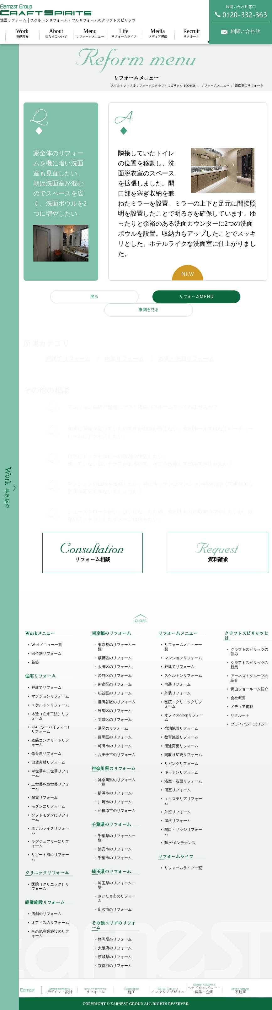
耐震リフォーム (44, 797)
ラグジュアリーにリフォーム (50, 843)
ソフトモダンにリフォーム (50, 817)
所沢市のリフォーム (115, 909)
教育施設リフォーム (181, 737)
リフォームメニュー (90, 33)
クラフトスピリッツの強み (249, 651)
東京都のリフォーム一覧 (117, 647)
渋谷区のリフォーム (115, 675)
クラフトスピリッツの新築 (249, 664)
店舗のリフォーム (46, 914)
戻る (94, 297)
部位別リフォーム (46, 653)
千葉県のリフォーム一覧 (117, 838)
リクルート (191, 33)
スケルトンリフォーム (50, 705)
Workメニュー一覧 (46, 645)
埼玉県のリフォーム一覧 (117, 885)
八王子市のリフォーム (117, 755)
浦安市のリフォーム (115, 849)
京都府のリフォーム (115, 965)
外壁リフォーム (177, 812)
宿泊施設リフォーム (181, 728)
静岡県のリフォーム (115, 939)
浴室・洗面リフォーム (183, 781)
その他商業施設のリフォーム (50, 933)
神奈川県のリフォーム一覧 (117, 782)
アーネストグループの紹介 (249, 678)
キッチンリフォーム (181, 772)
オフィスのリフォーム (50, 922)
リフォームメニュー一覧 (183, 647)
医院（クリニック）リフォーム (50, 886)
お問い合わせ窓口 (241, 11)
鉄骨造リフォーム (46, 753)
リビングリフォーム (181, 763)
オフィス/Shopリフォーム (183, 717)
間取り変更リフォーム (183, 755)
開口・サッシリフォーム (183, 831)
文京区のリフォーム (115, 719)
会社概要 (238, 698)
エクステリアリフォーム (183, 801)
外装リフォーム (177, 693)
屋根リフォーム (177, 821)
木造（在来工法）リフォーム (50, 716)
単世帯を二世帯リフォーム (50, 773)
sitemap (140, 618)
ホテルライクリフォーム (50, 830)
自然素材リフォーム (48, 762)
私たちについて (56, 33)
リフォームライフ (124, 33)
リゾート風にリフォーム (50, 857)
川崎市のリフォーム (115, 802)
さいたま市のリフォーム (117, 898)
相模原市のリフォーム (117, 811)
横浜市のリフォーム (115, 793)
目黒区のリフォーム (115, 737)
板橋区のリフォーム (115, 658)
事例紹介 (22, 33)
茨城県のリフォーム (115, 957)
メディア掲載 (157, 33)
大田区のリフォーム (115, 667)
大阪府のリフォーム (115, 948)
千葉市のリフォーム (115, 858)
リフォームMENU (196, 297)
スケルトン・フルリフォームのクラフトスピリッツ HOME (153, 85)
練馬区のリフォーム (115, 711)
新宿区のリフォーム (115, 684)
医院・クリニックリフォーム (183, 704)
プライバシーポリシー (249, 724)
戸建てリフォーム (46, 687)
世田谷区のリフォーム (117, 702)
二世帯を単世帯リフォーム (50, 786)
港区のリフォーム (113, 728)
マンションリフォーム (50, 696)
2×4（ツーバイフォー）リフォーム (51, 729)
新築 (35, 662)
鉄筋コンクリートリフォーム (50, 742)
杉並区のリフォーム (115, 693)
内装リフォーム (177, 684)
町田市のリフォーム (115, 746)
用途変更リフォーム (181, 746)
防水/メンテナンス (179, 843)
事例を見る (148, 310)
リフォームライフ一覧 (183, 868)
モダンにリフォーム (48, 806)
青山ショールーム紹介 (249, 689)
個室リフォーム (177, 790)
